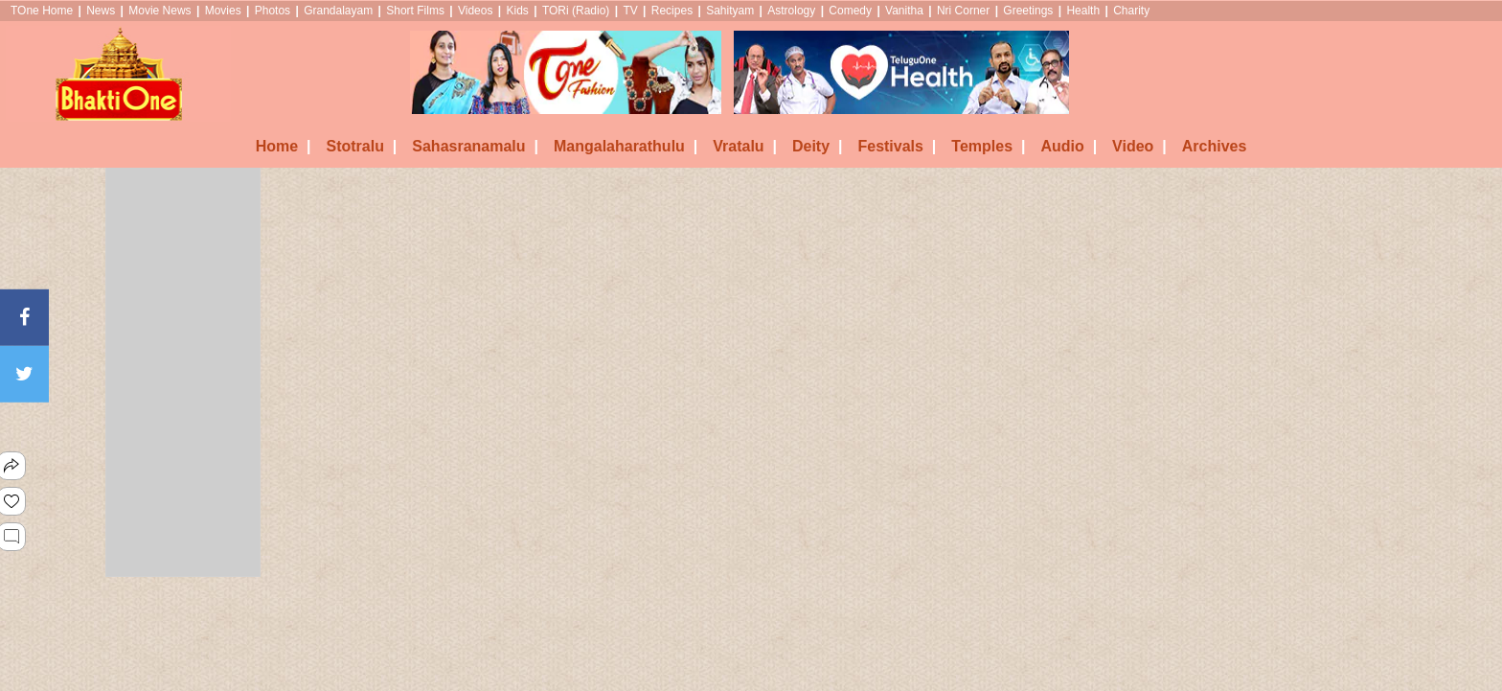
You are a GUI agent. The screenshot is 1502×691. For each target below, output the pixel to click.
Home (283, 146)
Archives (1214, 146)
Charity (1131, 10)
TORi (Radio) (575, 10)
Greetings (1028, 10)
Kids (517, 10)
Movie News (159, 10)
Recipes (672, 10)
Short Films (415, 10)
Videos (475, 10)
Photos (272, 10)
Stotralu (361, 146)
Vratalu (745, 146)
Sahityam (730, 10)
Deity (817, 146)
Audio (1068, 146)
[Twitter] (24, 374)
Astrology (791, 10)
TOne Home (42, 10)
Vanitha (904, 10)
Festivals (896, 146)
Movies (223, 10)
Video (1139, 146)
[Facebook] (24, 316)
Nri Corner (963, 10)
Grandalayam (338, 10)
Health (1083, 10)
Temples (988, 146)
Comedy (850, 10)
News (100, 10)
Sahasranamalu (475, 146)
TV (630, 10)
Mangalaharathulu (625, 146)
